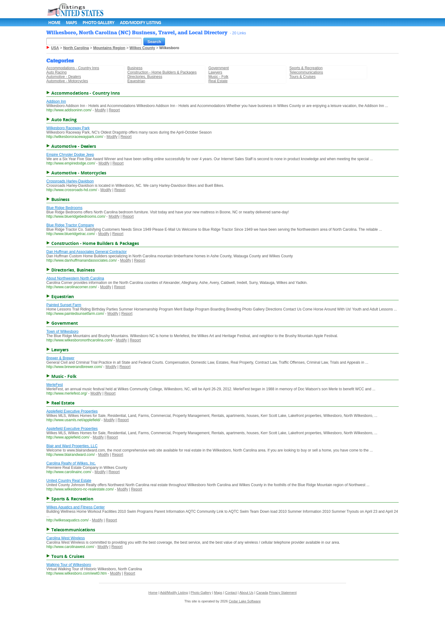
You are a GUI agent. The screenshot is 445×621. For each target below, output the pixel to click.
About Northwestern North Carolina (75, 278)
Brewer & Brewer (60, 358)
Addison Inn (56, 101)
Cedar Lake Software (245, 601)
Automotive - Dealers (63, 77)
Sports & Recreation (306, 68)
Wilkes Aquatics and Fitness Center (75, 507)
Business (134, 68)
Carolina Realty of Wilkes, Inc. (71, 463)
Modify (100, 110)
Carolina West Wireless (65, 538)
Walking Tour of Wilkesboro (68, 565)
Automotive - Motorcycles (67, 81)
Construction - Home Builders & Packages (162, 72)
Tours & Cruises (303, 77)
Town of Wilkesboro (62, 331)
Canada (262, 592)
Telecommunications (306, 72)
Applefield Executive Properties (72, 411)
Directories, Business (144, 77)
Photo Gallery (98, 22)
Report (114, 110)
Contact (231, 592)
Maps (71, 22)
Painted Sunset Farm (63, 305)
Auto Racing (56, 72)
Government (218, 68)
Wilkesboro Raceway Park (68, 128)
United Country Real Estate (68, 480)
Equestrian (136, 81)
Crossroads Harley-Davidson (70, 181)
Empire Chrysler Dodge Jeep (70, 154)
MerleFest (54, 385)
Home (54, 22)
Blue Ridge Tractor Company (70, 225)
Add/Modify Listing (140, 22)
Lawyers (215, 72)
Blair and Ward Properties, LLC (72, 446)
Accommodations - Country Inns (72, 68)
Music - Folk (218, 77)
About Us (246, 592)
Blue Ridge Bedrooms (64, 208)
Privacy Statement (283, 592)
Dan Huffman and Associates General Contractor (86, 252)
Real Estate (217, 81)
